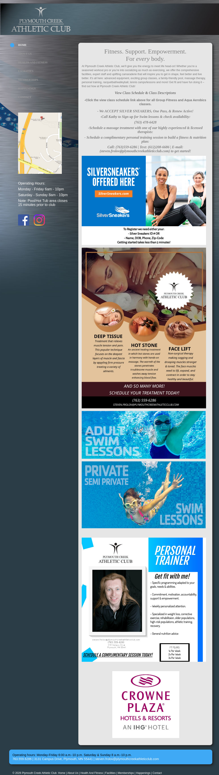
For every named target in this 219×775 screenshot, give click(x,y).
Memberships (28, 79)
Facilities (25, 71)
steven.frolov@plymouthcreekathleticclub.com (127, 759)
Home (22, 45)
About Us (25, 53)
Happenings (27, 88)
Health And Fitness (33, 62)
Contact (24, 97)
